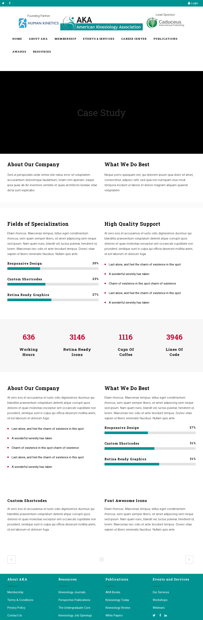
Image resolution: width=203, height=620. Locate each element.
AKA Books (112, 592)
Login (193, 3)
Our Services (161, 592)
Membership (15, 592)
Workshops (160, 600)
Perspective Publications (74, 600)
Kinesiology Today (117, 600)
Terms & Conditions (20, 600)
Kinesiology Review (117, 607)
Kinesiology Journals (71, 592)
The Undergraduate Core (74, 607)
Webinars (159, 607)
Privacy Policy (16, 607)
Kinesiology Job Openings (75, 615)
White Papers (114, 615)
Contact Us (14, 615)
